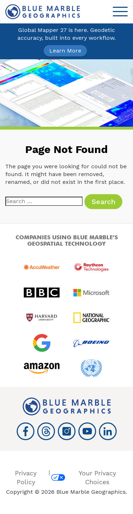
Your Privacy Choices (83, 477)
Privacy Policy (26, 477)
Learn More (65, 50)
